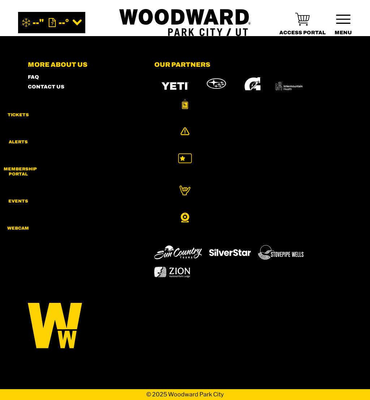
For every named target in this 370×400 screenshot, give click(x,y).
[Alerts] (351, 139)
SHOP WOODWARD (53, 96)
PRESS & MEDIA (49, 126)
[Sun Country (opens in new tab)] (178, 252)
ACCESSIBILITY (49, 116)
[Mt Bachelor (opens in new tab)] (320, 213)
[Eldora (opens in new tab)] (287, 213)
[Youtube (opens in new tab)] (94, 217)
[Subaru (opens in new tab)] (216, 86)
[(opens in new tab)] (302, 22)
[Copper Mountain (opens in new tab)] (249, 213)
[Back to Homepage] (82, 326)
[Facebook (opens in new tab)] (55, 217)
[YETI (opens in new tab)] (175, 86)
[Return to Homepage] (185, 22)
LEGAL (37, 155)
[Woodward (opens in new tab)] (284, 232)
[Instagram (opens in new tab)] (35, 217)
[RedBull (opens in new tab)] (249, 117)
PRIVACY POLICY (51, 145)
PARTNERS (43, 135)
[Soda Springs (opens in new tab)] (198, 232)
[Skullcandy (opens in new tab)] (296, 117)
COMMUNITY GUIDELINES (64, 165)
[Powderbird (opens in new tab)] (233, 232)
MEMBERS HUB (49, 106)
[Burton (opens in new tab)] (212, 117)
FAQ (33, 77)
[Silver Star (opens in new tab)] (230, 252)
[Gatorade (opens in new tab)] (253, 86)
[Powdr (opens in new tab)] (171, 213)
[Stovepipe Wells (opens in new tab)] (281, 252)
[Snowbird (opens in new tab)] (169, 232)
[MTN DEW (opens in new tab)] (175, 117)
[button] (351, 109)
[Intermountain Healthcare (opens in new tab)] (288, 86)
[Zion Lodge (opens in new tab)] (172, 272)
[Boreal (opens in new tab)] (211, 213)
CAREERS (41, 174)
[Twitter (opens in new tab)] (75, 217)
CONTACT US (46, 87)
